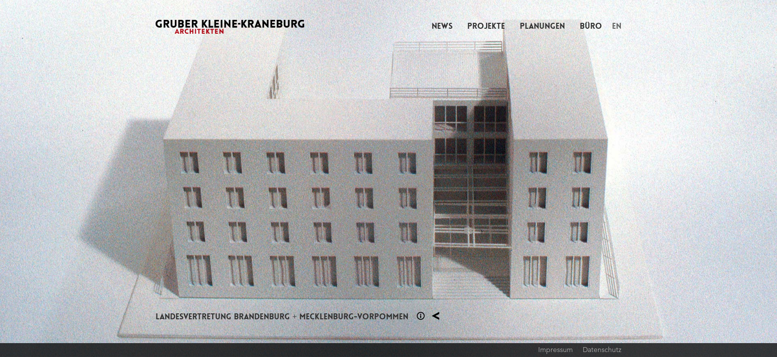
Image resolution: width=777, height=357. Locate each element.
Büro (591, 26)
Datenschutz (602, 349)
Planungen (542, 26)
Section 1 (420, 315)
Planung (435, 315)
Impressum (555, 349)
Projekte (486, 26)
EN (616, 26)
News (442, 26)
